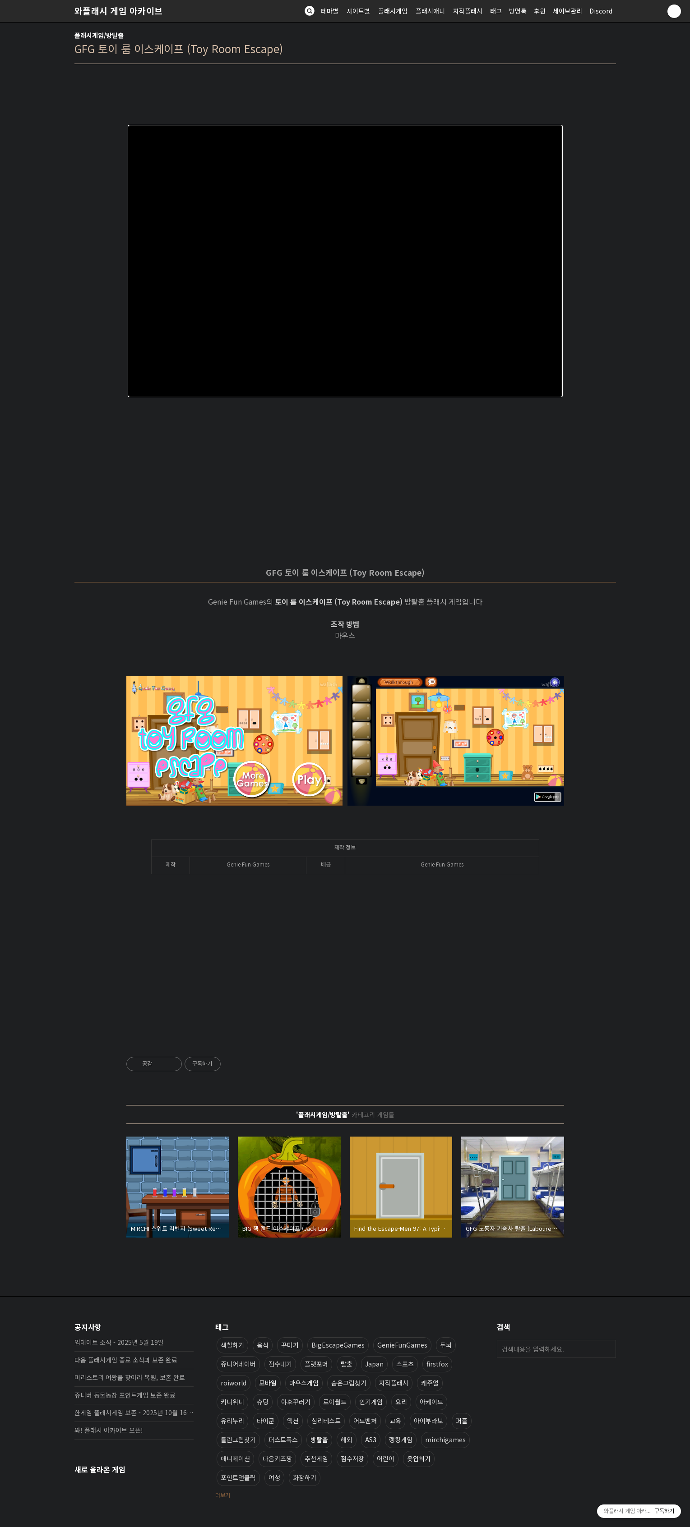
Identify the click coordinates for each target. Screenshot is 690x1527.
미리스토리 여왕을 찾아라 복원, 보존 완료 (129, 1377)
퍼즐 (462, 1420)
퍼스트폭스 (283, 1439)
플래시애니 (430, 10)
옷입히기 (419, 1458)
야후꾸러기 (295, 1401)
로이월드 (335, 1401)
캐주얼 (430, 1382)
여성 (274, 1477)
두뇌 (446, 1344)
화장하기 (304, 1477)
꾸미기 (290, 1344)
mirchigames (445, 1439)
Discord (600, 10)
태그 (496, 10)
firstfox (437, 1363)
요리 (401, 1401)
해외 (346, 1439)
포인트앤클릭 (238, 1477)
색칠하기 (232, 1344)
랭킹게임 (400, 1439)
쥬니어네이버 (238, 1363)
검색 (607, 1348)
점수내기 (280, 1363)
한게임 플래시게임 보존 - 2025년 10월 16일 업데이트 (134, 1412)
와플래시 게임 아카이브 (118, 11)
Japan (374, 1363)
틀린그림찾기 (238, 1439)
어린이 (385, 1458)
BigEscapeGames (338, 1344)
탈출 (346, 1363)
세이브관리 (567, 10)
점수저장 (352, 1458)
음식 (263, 1344)
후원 (540, 10)
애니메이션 (235, 1458)
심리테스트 (326, 1420)
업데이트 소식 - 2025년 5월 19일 (119, 1342)
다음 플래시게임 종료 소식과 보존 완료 (125, 1359)
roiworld (233, 1382)
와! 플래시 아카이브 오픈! (108, 1430)
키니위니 (232, 1401)
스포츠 (405, 1363)
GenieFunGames (402, 1344)
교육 (395, 1420)
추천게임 (316, 1458)
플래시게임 (393, 10)
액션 (293, 1420)
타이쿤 (265, 1420)
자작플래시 (467, 10)
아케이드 (431, 1401)
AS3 (370, 1439)
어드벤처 (365, 1420)
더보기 (222, 1495)
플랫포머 (316, 1363)
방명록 (518, 10)
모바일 (268, 1382)
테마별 (329, 10)
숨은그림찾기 (348, 1382)
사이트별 (358, 10)
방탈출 (319, 1439)
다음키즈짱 (277, 1458)
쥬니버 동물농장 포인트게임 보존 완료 (125, 1394)
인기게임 (371, 1401)
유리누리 (232, 1420)
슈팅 (263, 1401)
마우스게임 (304, 1382)
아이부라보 (428, 1420)
